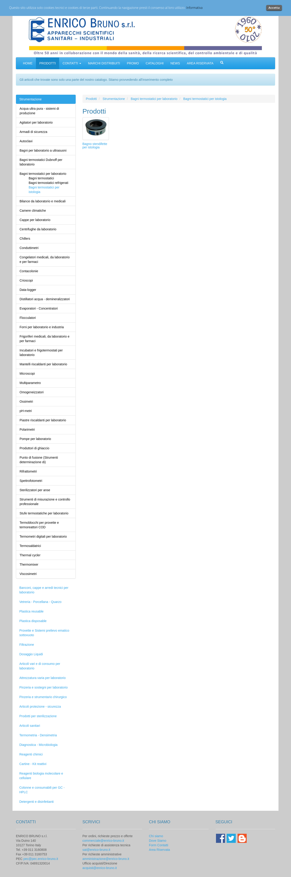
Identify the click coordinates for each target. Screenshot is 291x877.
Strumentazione (30, 99)
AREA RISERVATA (200, 63)
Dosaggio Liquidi (31, 654)
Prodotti (91, 99)
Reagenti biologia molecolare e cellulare (41, 776)
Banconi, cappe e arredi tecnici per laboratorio (43, 590)
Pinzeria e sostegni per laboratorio (43, 687)
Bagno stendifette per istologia (95, 145)
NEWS (175, 63)
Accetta (274, 7)
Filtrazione (26, 644)
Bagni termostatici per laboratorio (154, 99)
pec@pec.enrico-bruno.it (40, 859)
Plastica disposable (33, 621)
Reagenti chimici (31, 754)
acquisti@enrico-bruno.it (100, 868)
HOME (28, 63)
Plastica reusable (31, 611)
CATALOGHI (155, 63)
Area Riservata (159, 850)
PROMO (133, 63)
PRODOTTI (47, 63)
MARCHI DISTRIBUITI (104, 63)
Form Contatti (158, 845)
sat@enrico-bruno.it (96, 850)
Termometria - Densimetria (38, 735)
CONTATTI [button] (72, 63)
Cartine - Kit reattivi (32, 764)
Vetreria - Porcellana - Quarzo (40, 602)
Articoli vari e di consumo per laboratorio (39, 666)
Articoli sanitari (29, 725)
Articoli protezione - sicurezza (40, 706)
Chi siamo (156, 836)
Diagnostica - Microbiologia (38, 745)
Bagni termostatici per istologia (205, 99)
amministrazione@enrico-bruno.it (106, 859)
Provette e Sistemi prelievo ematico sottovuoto (44, 633)
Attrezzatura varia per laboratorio (42, 678)
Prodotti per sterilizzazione (38, 716)
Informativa (194, 7)
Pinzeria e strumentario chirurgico (43, 697)
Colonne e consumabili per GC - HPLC (42, 790)
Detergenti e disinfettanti (36, 801)
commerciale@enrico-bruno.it (103, 840)
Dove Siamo (157, 840)
